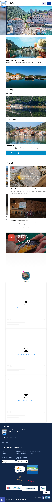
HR (44, 3)
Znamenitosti (11, 119)
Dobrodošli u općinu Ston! (16, 60)
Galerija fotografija (21, 453)
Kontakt (4, 451)
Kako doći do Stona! (21, 451)
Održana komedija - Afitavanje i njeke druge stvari (25, 217)
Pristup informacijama (8, 462)
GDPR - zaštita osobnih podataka (22, 458)
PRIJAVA (46, 493)
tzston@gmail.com (7, 441)
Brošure (4, 453)
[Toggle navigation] (49, 3)
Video (32, 453)
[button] (22, 32)
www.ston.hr (5, 442)
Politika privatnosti (7, 457)
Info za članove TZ (22, 462)
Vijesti (9, 163)
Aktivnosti (10, 146)
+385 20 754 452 (11, 438)
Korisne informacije (35, 451)
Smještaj (9, 90)
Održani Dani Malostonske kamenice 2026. (22, 189)
